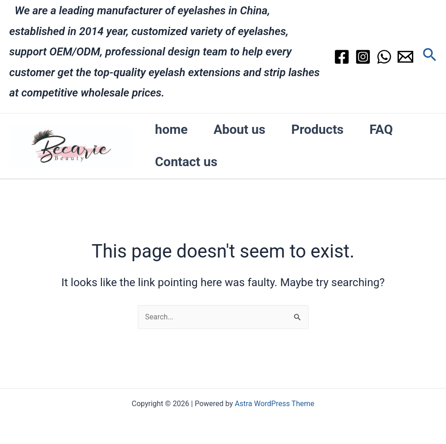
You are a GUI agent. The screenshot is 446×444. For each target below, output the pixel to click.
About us (240, 129)
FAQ (381, 129)
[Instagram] (363, 57)
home (171, 129)
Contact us (186, 161)
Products (317, 129)
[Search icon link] (429, 56)
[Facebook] (342, 57)
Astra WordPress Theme (274, 403)
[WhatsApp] (384, 57)
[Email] (405, 57)
